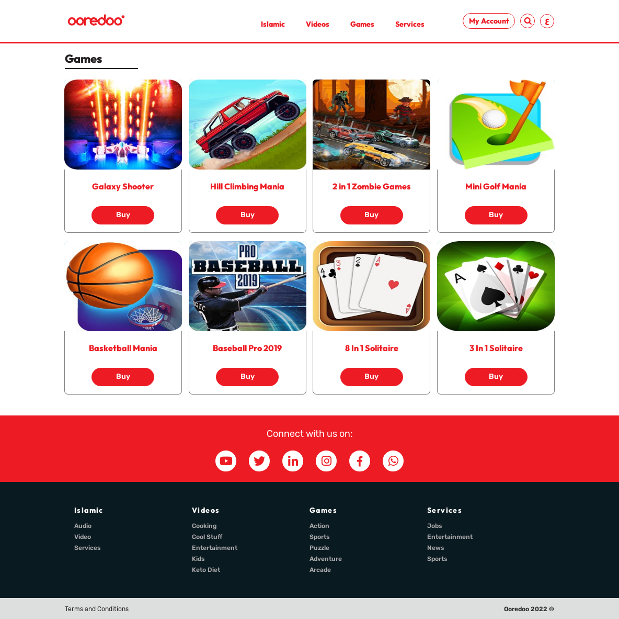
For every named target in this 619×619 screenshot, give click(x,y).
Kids (198, 558)
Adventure (326, 558)
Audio (82, 526)
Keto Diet (206, 569)
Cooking (204, 526)
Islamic (273, 24)
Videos (317, 24)
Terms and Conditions (97, 609)
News (435, 548)
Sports (320, 537)
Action (319, 526)
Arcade (320, 569)
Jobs (434, 526)
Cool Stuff (207, 537)
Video (82, 537)
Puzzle (319, 548)
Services (410, 24)
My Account (489, 21)
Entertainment (214, 548)
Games (362, 24)
